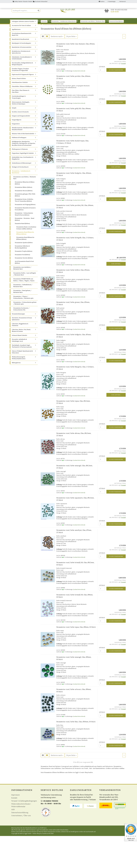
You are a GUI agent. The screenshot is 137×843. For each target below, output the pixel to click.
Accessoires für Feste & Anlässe (21, 32)
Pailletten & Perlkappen (19, 144)
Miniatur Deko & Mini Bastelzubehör (23, 140)
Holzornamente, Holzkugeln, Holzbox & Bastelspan (20, 110)
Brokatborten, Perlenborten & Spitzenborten (21, 59)
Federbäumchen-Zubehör (20, 89)
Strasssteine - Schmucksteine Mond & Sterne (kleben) (24, 221)
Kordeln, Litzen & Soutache (20, 119)
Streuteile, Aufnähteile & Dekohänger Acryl (19, 347)
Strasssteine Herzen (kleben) (23, 198)
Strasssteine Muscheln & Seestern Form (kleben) (25, 216)
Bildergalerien (16, 370)
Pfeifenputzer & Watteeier (20, 156)
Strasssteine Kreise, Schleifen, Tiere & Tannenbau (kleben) (24, 207)
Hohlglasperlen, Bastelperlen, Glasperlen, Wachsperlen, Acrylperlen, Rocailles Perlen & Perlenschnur (23, 150)
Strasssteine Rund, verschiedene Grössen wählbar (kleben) (26, 235)
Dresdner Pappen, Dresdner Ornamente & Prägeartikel (20, 76)
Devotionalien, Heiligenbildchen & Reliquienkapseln (22, 71)
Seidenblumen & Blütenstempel (21, 170)
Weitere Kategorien (88, 21)
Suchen (101, 1)
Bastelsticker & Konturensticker (21, 54)
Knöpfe (14, 115)
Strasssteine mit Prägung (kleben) (25, 211)
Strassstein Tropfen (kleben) (23, 258)
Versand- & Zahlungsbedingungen (24, 808)
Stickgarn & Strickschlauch (20, 174)
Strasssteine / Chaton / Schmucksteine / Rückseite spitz (23, 304)
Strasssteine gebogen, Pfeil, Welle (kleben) (25, 202)
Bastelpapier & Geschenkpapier (21, 50)
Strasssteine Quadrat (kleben (24, 249)
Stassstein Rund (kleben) (22, 230)
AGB (13, 816)
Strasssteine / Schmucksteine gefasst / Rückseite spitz (24, 310)
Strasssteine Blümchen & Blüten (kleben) (24, 190)
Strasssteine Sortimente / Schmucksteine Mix (21, 316)
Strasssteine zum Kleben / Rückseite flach (24, 185)
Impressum (15, 802)
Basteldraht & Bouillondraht (33, 21)
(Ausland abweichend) (79, 78)
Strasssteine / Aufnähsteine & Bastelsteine (21, 179)
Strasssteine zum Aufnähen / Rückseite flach (22, 275)
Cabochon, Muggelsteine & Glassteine (20, 331)
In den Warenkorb (116, 77)
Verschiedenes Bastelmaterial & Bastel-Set (21, 41)
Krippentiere (16, 131)
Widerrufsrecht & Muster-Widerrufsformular (21, 812)
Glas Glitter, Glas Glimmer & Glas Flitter (20, 98)
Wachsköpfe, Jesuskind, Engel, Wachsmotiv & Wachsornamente (22, 353)
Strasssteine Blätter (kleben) (23, 194)
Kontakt (14, 805)
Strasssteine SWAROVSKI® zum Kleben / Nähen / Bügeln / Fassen (23, 287)
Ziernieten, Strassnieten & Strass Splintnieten (22, 326)
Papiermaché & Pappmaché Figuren (63, 21)
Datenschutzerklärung (19, 819)
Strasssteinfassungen (18, 321)
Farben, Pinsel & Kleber (19, 85)
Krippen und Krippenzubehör (21, 123)
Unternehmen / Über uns (21, 823)
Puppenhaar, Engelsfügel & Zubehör (23, 160)
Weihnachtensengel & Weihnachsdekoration (18, 365)
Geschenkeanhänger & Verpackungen (19, 104)
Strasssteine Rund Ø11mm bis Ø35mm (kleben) (25, 245)
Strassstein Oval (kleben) (22, 261)
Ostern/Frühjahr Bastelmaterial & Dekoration (22, 359)
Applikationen (16, 36)
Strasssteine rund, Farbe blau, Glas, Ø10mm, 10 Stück (75, 729)
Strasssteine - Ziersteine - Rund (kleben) (24, 226)
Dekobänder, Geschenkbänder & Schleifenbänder (22, 65)
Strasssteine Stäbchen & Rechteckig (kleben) (22, 254)
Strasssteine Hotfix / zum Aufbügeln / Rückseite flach (24, 281)
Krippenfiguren (16, 127)
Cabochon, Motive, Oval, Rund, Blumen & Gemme (21, 337)
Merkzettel (122, 1)
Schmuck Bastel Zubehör (19, 342)
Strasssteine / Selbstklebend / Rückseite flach (22, 292)
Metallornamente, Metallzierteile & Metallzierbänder (22, 135)
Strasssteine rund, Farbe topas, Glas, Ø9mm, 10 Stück (76, 634)
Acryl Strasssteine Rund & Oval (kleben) (24, 269)
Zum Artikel (116, 174)
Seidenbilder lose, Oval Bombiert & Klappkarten (22, 165)
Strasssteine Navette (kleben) (24, 265)
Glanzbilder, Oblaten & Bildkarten (22, 93)
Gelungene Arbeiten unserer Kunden (23, 28)
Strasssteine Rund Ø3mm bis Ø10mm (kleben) (25, 240)
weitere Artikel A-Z (107, 21)
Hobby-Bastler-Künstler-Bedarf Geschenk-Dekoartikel (30, 1)
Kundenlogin (111, 1)
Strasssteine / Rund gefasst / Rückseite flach (22, 298)
